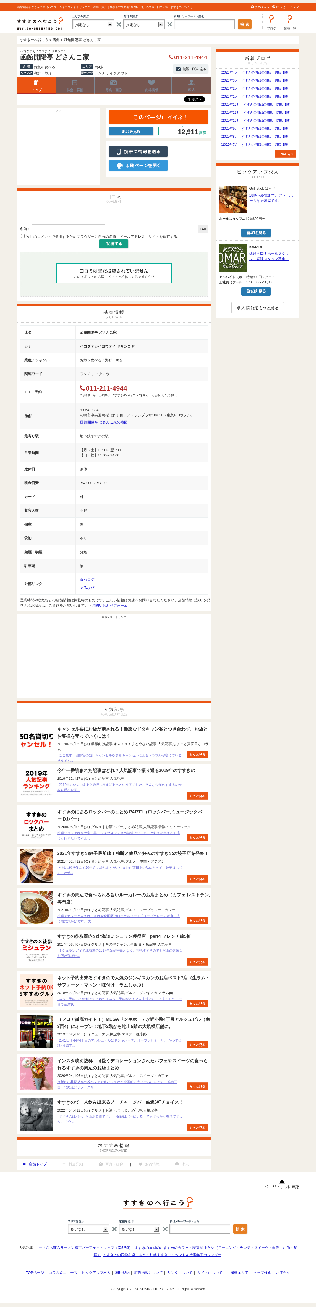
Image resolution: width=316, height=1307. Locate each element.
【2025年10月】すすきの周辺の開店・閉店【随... (256, 120)
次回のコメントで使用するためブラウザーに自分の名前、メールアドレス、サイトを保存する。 (103, 238)
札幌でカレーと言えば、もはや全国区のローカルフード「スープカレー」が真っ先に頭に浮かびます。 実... (118, 920)
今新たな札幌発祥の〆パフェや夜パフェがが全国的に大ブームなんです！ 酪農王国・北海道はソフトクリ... (117, 1086)
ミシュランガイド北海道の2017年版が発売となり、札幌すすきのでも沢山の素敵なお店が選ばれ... (119, 954)
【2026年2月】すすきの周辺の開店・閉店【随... (255, 88)
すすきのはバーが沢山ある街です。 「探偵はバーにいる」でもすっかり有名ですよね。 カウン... (120, 1120)
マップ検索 (262, 1274)
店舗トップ (36, 85)
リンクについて (180, 1274)
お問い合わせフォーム (110, 607)
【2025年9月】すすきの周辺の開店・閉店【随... (255, 129)
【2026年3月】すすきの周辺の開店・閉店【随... (255, 80)
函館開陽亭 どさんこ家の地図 (104, 424)
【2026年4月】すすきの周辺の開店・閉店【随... (255, 72)
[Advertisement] (58, 149)
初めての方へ (264, 7)
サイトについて (210, 1274)
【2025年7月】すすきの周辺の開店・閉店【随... (255, 145)
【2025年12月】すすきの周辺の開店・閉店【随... (256, 104)
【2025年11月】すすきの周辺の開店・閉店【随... (256, 112)
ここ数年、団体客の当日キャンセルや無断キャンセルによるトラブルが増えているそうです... (119, 759)
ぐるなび (87, 589)
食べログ (87, 581)
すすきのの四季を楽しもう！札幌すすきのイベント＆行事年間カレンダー (162, 1256)
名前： (25, 230)
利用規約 (122, 1274)
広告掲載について (148, 1274)
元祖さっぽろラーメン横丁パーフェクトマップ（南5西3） (85, 1249)
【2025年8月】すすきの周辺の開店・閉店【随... (255, 137)
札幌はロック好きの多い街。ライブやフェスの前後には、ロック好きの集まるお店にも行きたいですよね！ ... (118, 837)
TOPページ (35, 1274)
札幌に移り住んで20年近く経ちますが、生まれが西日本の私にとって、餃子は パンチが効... (119, 871)
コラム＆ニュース (63, 1274)
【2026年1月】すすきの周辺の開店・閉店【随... (255, 96)
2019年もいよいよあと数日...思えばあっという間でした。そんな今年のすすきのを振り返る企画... (119, 789)
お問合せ (283, 1274)
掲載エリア (240, 1274)
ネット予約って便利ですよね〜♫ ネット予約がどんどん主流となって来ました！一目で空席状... (119, 1003)
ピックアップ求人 (96, 1274)
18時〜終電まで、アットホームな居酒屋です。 (271, 198)
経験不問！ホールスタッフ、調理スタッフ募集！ (269, 256)
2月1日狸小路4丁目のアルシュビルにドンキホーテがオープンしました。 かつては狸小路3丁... (119, 1044)
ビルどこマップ (287, 7)
